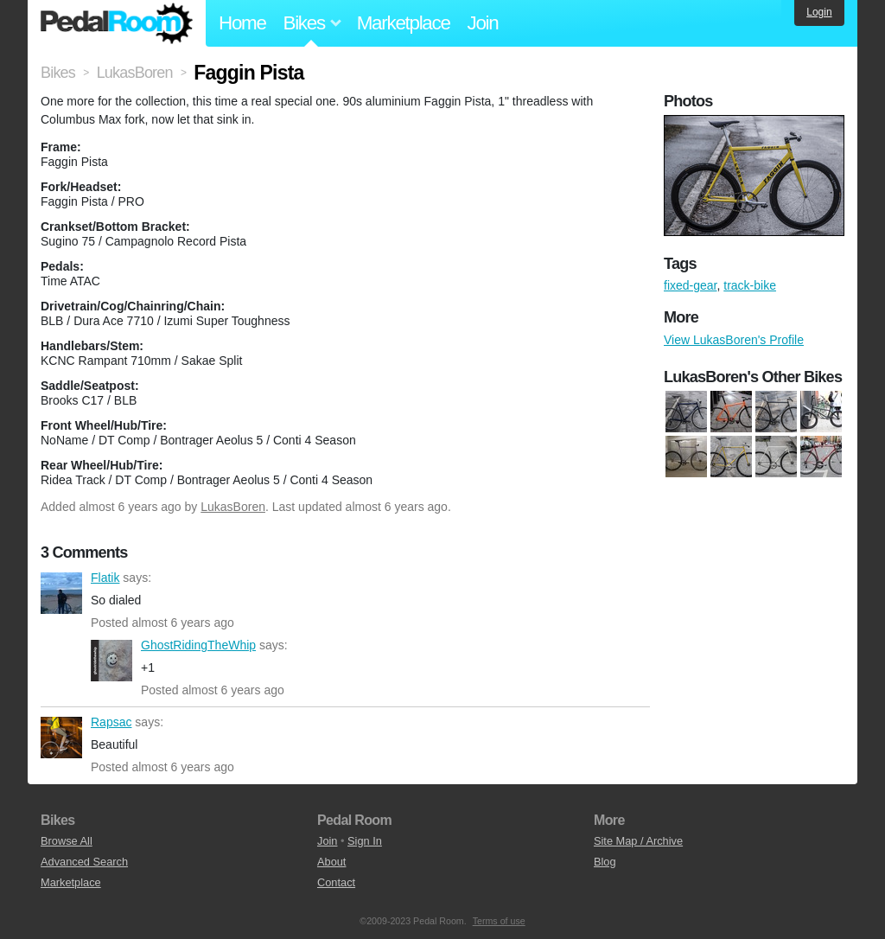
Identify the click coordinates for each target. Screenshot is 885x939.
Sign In (364, 840)
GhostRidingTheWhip (111, 660)
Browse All (66, 840)
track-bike (749, 285)
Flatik (61, 593)
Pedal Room (117, 23)
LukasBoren (233, 507)
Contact (336, 882)
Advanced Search (84, 861)
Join (483, 23)
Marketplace (403, 23)
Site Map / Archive (638, 840)
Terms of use (499, 921)
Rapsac (61, 737)
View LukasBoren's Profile (734, 340)
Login (818, 12)
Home (242, 23)
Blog (605, 861)
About (331, 861)
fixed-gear (690, 285)
